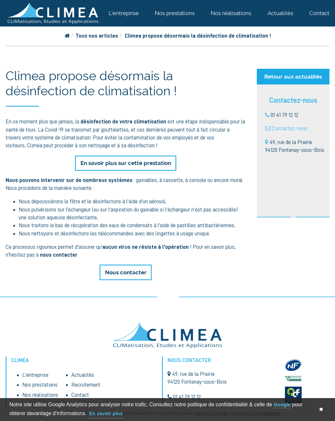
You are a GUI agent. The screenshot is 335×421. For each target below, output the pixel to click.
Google (282, 404)
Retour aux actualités (293, 76)
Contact (319, 13)
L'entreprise (124, 13)
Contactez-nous (290, 128)
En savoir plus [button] (106, 413)
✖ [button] (321, 409)
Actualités (280, 13)
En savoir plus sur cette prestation (125, 163)
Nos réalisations (231, 13)
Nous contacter (126, 272)
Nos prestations (175, 13)
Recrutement (85, 385)
